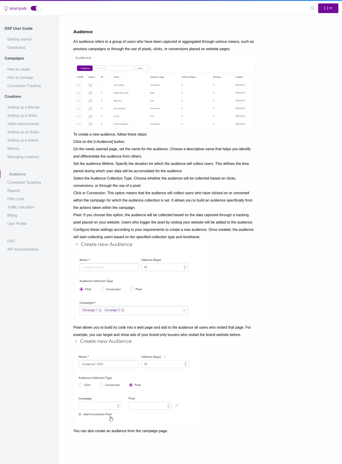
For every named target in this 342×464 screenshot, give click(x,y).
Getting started (19, 39)
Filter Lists (15, 199)
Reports (13, 191)
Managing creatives (23, 157)
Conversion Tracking (24, 86)
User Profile (17, 224)
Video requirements (23, 124)
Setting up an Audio (23, 132)
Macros (13, 148)
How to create (18, 69)
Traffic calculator (20, 207)
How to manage (20, 77)
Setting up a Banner (23, 107)
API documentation (22, 249)
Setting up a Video (22, 115)
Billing (12, 215)
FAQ (11, 241)
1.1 (328, 8)
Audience (17, 174)
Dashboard (16, 47)
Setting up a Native (22, 140)
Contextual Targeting (24, 182)
